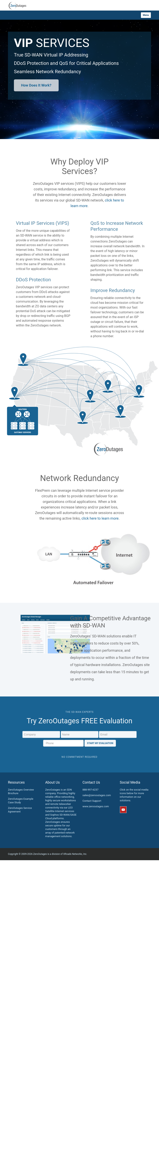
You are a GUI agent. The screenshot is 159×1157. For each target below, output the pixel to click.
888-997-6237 (90, 789)
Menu (146, 15)
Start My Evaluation (100, 743)
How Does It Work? (36, 85)
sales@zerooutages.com (96, 795)
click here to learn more (100, 518)
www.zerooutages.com (95, 806)
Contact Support (91, 800)
